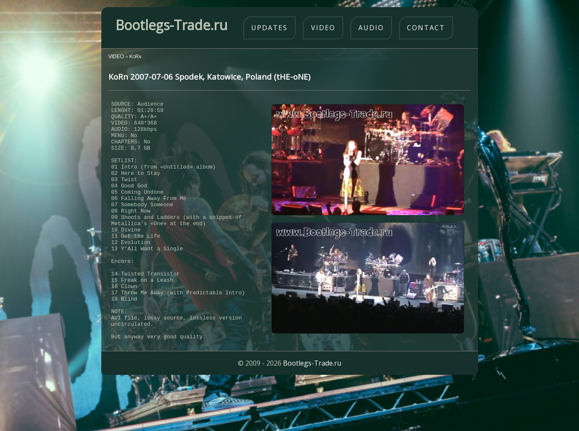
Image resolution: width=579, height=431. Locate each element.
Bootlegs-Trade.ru (312, 412)
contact (426, 27)
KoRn (135, 56)
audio (371, 27)
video (323, 27)
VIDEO (116, 56)
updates (269, 27)
